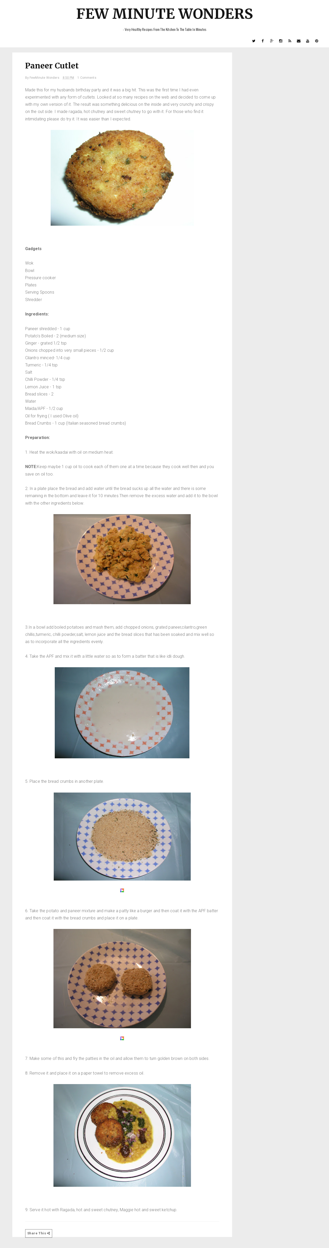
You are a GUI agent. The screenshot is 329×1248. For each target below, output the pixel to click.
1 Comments (86, 78)
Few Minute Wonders (164, 14)
